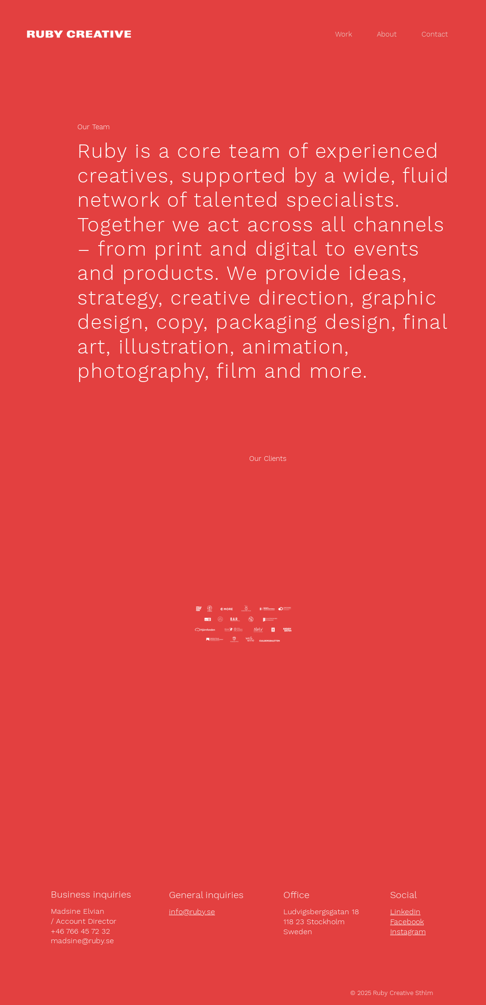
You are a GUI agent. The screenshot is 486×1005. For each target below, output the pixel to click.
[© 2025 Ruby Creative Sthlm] (391, 993)
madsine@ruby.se (82, 940)
